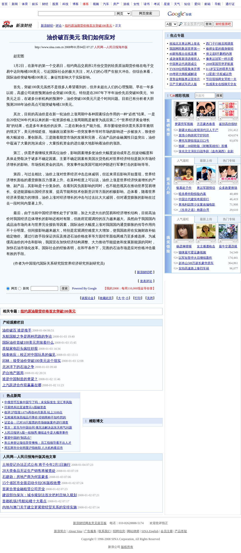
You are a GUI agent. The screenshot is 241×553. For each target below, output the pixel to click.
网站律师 (133, 531)
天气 (177, 3)
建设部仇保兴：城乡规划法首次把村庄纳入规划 (39, 495)
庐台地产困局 (13, 373)
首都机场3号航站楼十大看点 (24, 501)
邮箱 (207, 3)
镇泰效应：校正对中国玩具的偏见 (29, 355)
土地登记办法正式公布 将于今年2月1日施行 (36, 465)
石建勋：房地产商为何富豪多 (25, 477)
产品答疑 (181, 531)
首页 (5, 3)
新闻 (15, 3)
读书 (147, 3)
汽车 (106, 3)
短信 (187, 3)
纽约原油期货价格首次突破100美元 (88, 25)
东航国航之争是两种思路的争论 (27, 336)
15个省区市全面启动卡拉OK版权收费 (31, 483)
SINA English (149, 531)
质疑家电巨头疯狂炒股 (20, 349)
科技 (65, 3)
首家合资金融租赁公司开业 (23, 489)
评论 (59, 25)
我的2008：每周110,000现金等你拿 (129, 288)
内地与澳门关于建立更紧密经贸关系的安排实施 (39, 507)
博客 (76, 3)
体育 (25, 3)
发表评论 (146, 281)
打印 (138, 298)
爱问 (197, 3)
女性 (136, 3)
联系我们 (104, 531)
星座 (167, 3)
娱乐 (35, 3)
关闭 (150, 298)
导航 (218, 3)
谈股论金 (87, 298)
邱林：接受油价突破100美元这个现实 (31, 361)
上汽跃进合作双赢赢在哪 (21, 385)
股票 (55, 3)
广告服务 (90, 531)
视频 (96, 3)
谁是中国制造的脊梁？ (20, 379)
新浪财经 (47, 25)
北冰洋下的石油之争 (18, 367)
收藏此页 (106, 298)
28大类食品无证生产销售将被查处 (29, 471)
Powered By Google (84, 288)
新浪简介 (60, 531)
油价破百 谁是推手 (17, 330)
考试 (157, 3)
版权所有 (127, 547)
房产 (116, 3)
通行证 (230, 3)
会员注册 (167, 531)
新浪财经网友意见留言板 (90, 523)
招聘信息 (119, 531)
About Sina (75, 531)
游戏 (126, 3)
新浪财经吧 (144, 272)
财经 (45, 3)
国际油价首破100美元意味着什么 (28, 342)
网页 (14, 288)
